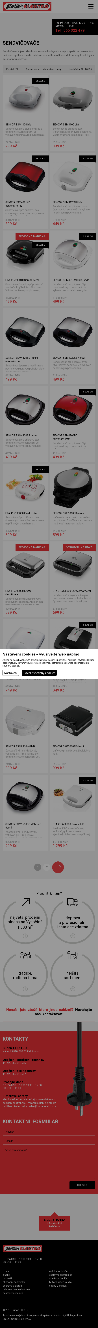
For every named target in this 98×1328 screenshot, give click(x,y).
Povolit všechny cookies (39, 673)
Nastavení (11, 673)
